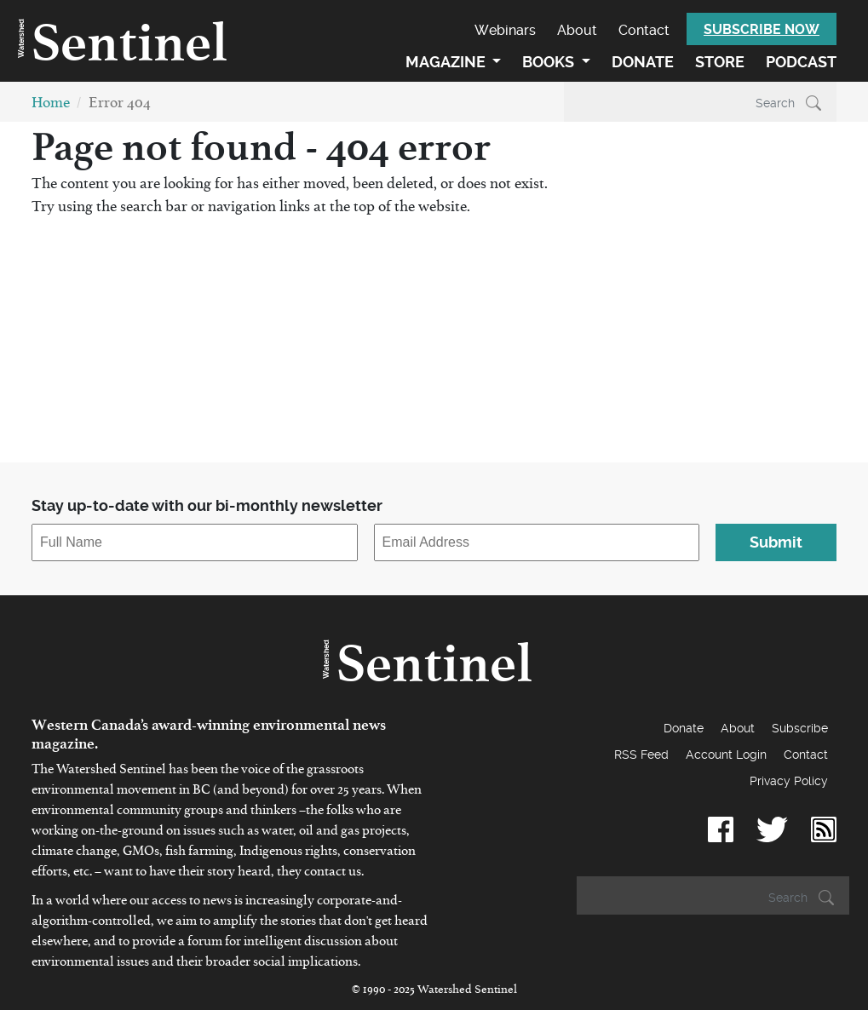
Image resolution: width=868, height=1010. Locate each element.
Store (719, 62)
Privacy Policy (789, 781)
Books (550, 62)
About (577, 30)
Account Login (726, 754)
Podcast (801, 62)
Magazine (447, 62)
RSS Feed (641, 754)
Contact (644, 30)
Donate (643, 62)
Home (51, 106)
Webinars (505, 30)
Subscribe (800, 728)
